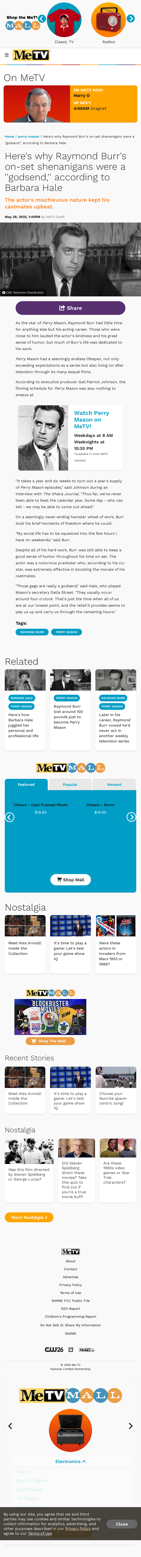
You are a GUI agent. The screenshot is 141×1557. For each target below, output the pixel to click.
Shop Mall (70, 879)
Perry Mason (66, 632)
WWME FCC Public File (71, 1300)
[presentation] (42, 19)
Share (70, 308)
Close (122, 1524)
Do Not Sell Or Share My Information (70, 1325)
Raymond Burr (32, 632)
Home (9, 136)
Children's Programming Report (70, 1316)
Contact (70, 1269)
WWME (70, 1333)
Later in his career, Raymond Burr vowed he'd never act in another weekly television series (114, 727)
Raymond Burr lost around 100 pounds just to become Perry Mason (68, 717)
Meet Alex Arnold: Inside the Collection (25, 948)
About (71, 1261)
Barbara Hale (22, 698)
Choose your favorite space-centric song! (113, 1098)
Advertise (70, 1277)
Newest (114, 784)
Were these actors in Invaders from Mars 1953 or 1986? (112, 953)
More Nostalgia (29, 1217)
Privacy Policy (70, 1285)
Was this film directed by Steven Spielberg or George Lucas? (28, 1174)
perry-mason (28, 136)
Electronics (70, 1461)
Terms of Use (70, 1292)
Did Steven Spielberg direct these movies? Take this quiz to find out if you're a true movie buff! (74, 1180)
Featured (26, 784)
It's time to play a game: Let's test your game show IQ (70, 951)
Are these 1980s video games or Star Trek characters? (116, 1173)
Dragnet (98, 108)
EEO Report (70, 1308)
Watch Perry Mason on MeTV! (91, 420)
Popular (70, 784)
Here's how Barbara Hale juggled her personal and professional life (23, 725)
